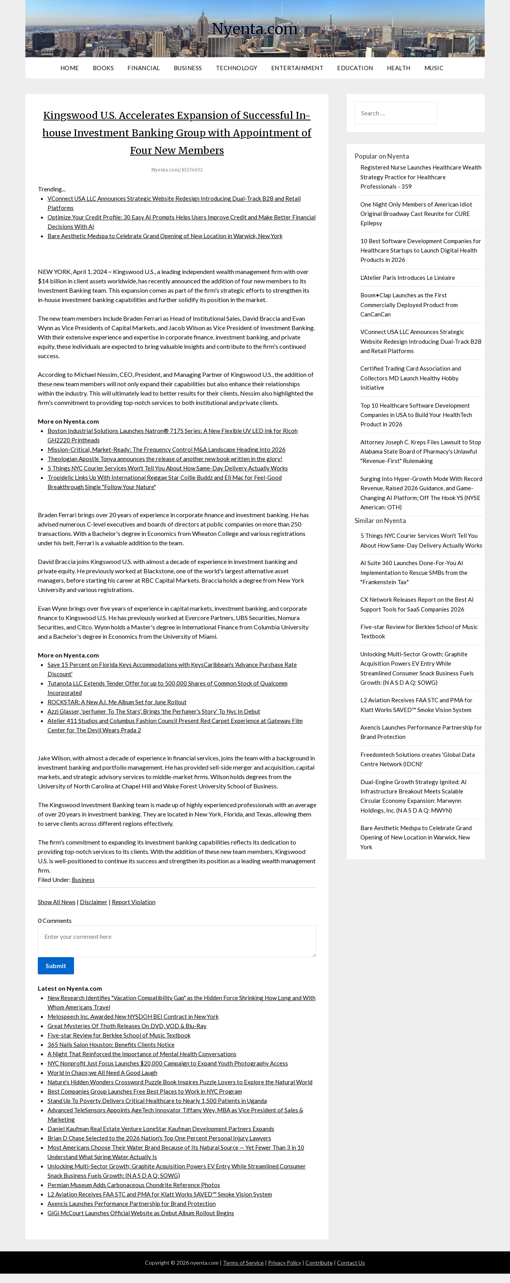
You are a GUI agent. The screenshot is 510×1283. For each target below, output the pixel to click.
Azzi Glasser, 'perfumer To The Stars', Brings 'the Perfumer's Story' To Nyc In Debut (158, 711)
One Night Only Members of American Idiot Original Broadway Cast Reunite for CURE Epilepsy (416, 214)
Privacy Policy (284, 1272)
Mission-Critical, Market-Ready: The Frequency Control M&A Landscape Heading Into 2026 (171, 449)
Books (103, 67)
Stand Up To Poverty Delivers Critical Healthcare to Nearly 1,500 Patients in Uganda (160, 1109)
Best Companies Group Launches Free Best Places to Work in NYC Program (148, 1100)
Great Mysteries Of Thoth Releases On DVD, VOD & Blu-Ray (129, 1025)
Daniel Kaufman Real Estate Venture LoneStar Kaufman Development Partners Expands (163, 1138)
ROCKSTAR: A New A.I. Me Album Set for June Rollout (121, 701)
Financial (143, 67)
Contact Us (351, 1272)
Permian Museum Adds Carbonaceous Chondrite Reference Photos (137, 1194)
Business (188, 67)
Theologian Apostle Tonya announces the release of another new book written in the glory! (167, 458)
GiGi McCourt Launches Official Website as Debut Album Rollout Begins (145, 1222)
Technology (237, 67)
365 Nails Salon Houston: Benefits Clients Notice (113, 1044)
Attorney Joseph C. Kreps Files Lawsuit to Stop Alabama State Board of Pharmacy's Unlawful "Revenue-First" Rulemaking (420, 451)
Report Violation (137, 901)
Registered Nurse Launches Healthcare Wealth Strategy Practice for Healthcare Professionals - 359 (421, 177)
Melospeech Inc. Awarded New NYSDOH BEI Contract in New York (138, 1016)
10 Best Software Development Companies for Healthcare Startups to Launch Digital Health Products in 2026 (420, 250)
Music (434, 67)
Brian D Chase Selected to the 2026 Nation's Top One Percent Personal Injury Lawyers (162, 1147)
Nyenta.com (255, 27)
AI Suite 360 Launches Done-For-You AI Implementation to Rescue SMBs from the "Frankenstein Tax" (414, 572)
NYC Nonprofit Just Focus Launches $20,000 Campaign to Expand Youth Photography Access (172, 1063)
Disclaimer (96, 901)
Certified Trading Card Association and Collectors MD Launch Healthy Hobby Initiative (410, 378)
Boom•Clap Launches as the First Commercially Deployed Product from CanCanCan (409, 305)
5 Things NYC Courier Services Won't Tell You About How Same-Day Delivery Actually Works (172, 468)
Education (355, 67)
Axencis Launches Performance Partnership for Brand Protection (134, 1212)
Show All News (58, 901)
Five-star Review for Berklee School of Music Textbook (122, 1035)
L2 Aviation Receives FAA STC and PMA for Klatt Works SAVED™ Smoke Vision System (164, 1203)
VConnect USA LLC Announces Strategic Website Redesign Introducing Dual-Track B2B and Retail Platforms (421, 341)
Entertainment (297, 67)
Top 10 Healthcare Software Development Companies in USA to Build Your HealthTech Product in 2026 (416, 415)
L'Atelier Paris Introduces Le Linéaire (407, 277)
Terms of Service (243, 1272)
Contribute (319, 1272)
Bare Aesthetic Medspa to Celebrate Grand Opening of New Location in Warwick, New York (171, 235)
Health (399, 67)
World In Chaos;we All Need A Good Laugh (105, 1072)
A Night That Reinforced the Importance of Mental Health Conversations (145, 1053)
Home (69, 67)
